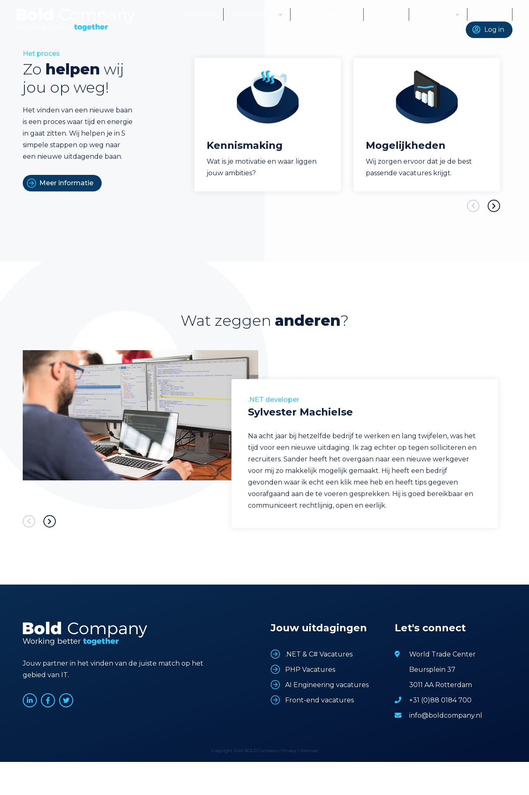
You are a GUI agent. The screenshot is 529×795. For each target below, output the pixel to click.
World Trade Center (442, 654)
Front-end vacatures (319, 700)
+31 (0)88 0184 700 (440, 700)
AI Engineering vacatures (327, 685)
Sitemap (309, 750)
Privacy (289, 750)
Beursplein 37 (432, 669)
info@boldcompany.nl (445, 715)
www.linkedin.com (30, 700)
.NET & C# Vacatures (319, 654)
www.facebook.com (48, 700)
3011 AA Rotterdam (440, 685)
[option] (267, 125)
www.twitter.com (66, 700)
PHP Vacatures (310, 669)
